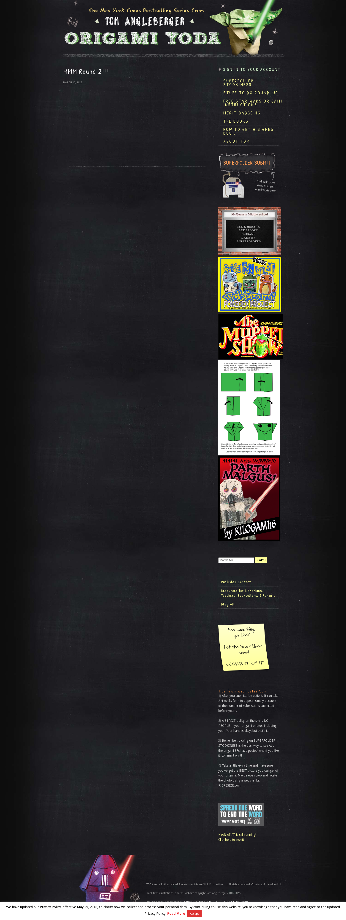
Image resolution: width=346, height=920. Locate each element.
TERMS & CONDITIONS (235, 901)
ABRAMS (189, 901)
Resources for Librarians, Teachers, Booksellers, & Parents (248, 593)
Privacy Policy (208, 901)
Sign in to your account (252, 69)
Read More (176, 914)
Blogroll (228, 604)
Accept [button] (194, 913)
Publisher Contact (236, 581)
